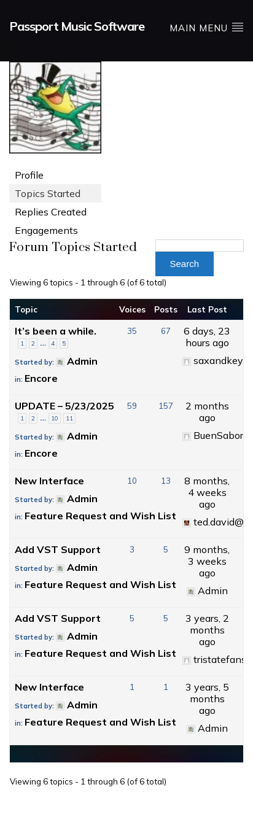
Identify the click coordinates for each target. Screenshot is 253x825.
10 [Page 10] (54, 418)
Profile (29, 175)
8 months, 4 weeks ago (207, 492)
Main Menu (206, 27)
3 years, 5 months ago (207, 698)
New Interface (49, 480)
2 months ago (207, 412)
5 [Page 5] (64, 343)
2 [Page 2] (33, 343)
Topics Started (47, 193)
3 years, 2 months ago (207, 630)
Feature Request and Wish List (100, 515)
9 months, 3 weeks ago (207, 561)
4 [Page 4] (53, 343)
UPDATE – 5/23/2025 (64, 406)
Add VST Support (58, 549)
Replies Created (51, 212)
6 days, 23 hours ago (207, 337)
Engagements (46, 230)
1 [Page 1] (22, 343)
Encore (41, 378)
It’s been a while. (55, 331)
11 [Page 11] (69, 418)
